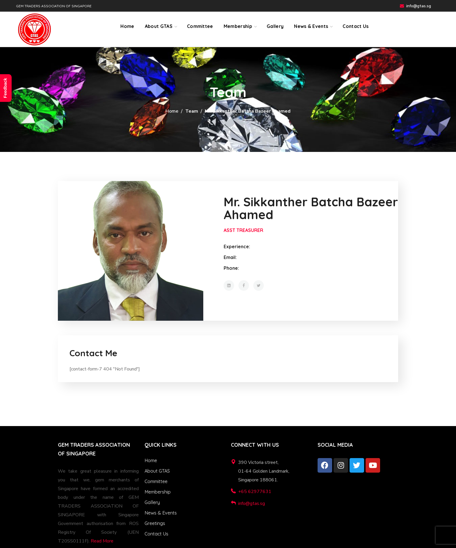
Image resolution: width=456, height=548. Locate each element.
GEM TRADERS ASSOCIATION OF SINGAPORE (54, 6)
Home (171, 111)
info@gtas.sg (418, 6)
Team (191, 111)
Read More (102, 541)
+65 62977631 (254, 491)
